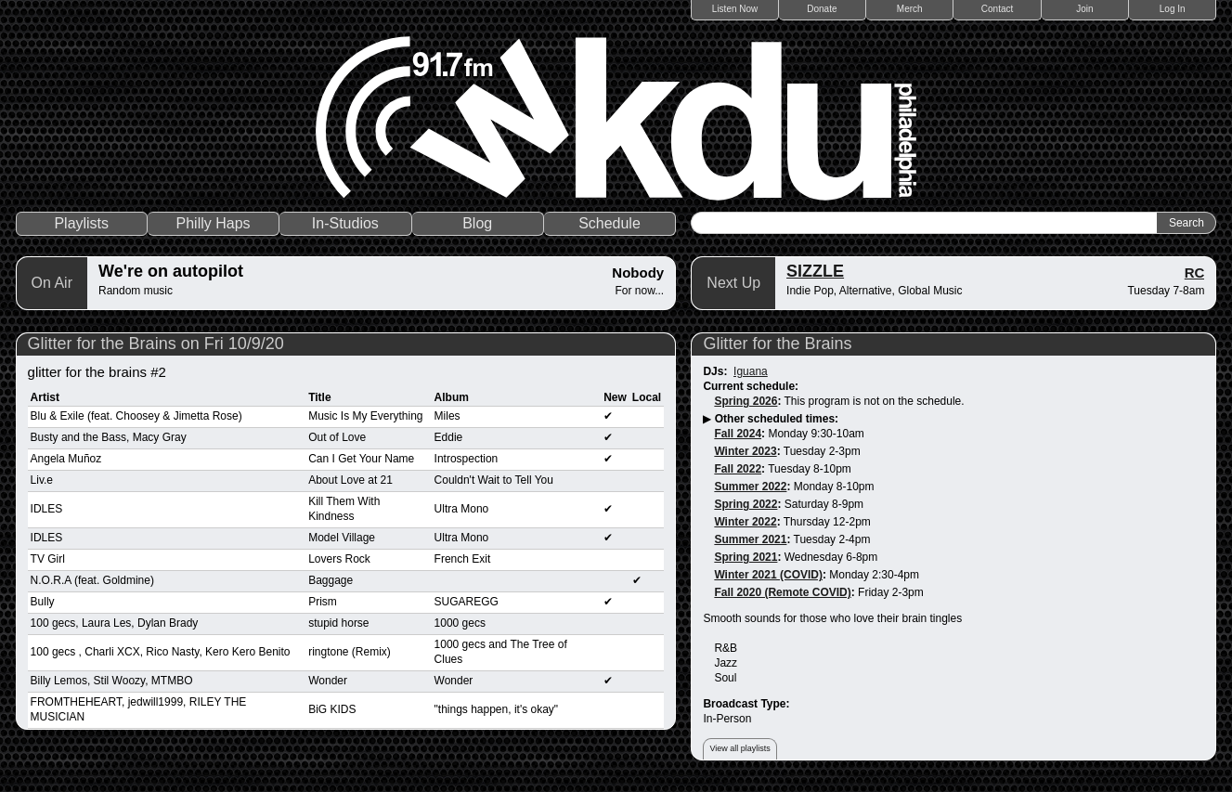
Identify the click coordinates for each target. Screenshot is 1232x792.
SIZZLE (815, 271)
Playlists (81, 223)
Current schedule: (750, 386)
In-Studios (345, 223)
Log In (1173, 9)
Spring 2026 (745, 401)
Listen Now (735, 9)
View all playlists (739, 748)
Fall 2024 (737, 433)
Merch (910, 9)
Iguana (750, 371)
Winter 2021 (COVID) (768, 574)
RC (1195, 272)
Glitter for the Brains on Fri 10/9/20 (156, 343)
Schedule (609, 223)
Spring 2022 (745, 504)
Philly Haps (213, 223)
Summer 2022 (750, 486)
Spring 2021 (745, 557)
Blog (477, 223)
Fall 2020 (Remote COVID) (782, 592)
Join (1084, 9)
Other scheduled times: (776, 418)
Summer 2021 (750, 539)
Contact (997, 9)
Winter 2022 (745, 521)
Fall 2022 (737, 468)
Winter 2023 (745, 451)
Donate (821, 9)
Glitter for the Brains (777, 343)
